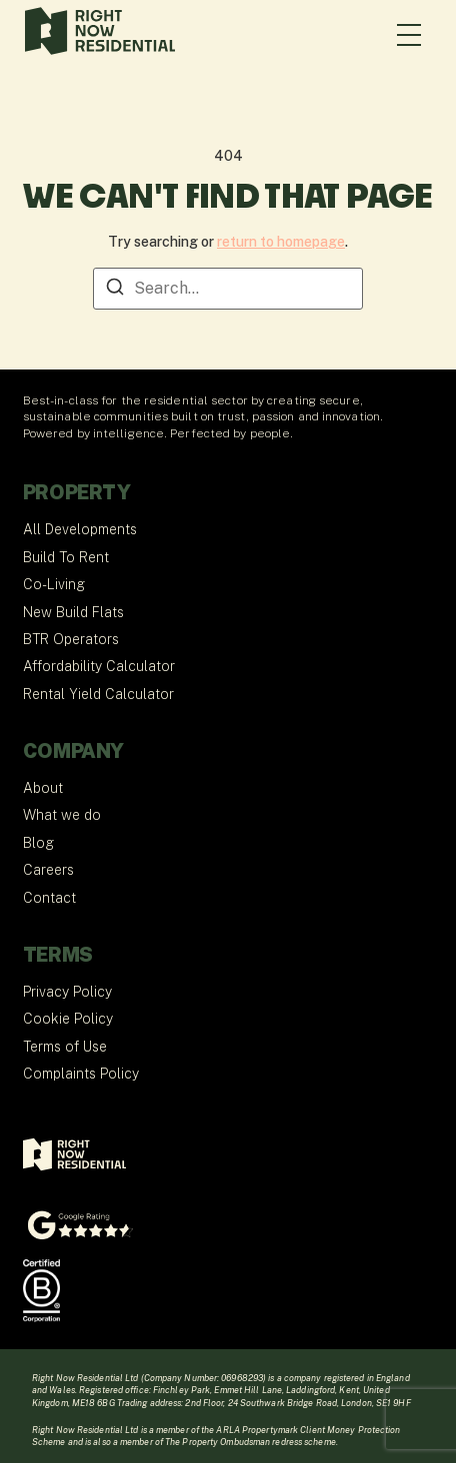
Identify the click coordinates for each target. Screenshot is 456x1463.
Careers (48, 870)
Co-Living (54, 584)
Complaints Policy (81, 1074)
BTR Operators (71, 639)
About (43, 788)
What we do (62, 815)
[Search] (115, 290)
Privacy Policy (67, 992)
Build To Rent (66, 557)
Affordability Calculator (99, 666)
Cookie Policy (68, 1019)
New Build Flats (73, 612)
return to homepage (281, 242)
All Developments (80, 529)
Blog (38, 843)
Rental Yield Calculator (98, 694)
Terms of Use (65, 1047)
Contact (49, 898)
